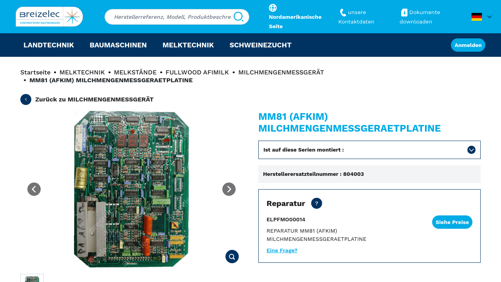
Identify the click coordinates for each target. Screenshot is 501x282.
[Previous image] (34, 189)
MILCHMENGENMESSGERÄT (281, 72)
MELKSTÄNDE (135, 72)
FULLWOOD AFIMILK (197, 72)
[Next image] (229, 189)
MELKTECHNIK (82, 72)
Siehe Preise (452, 222)
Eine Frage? (282, 250)
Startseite (35, 72)
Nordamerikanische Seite (295, 16)
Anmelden (468, 45)
